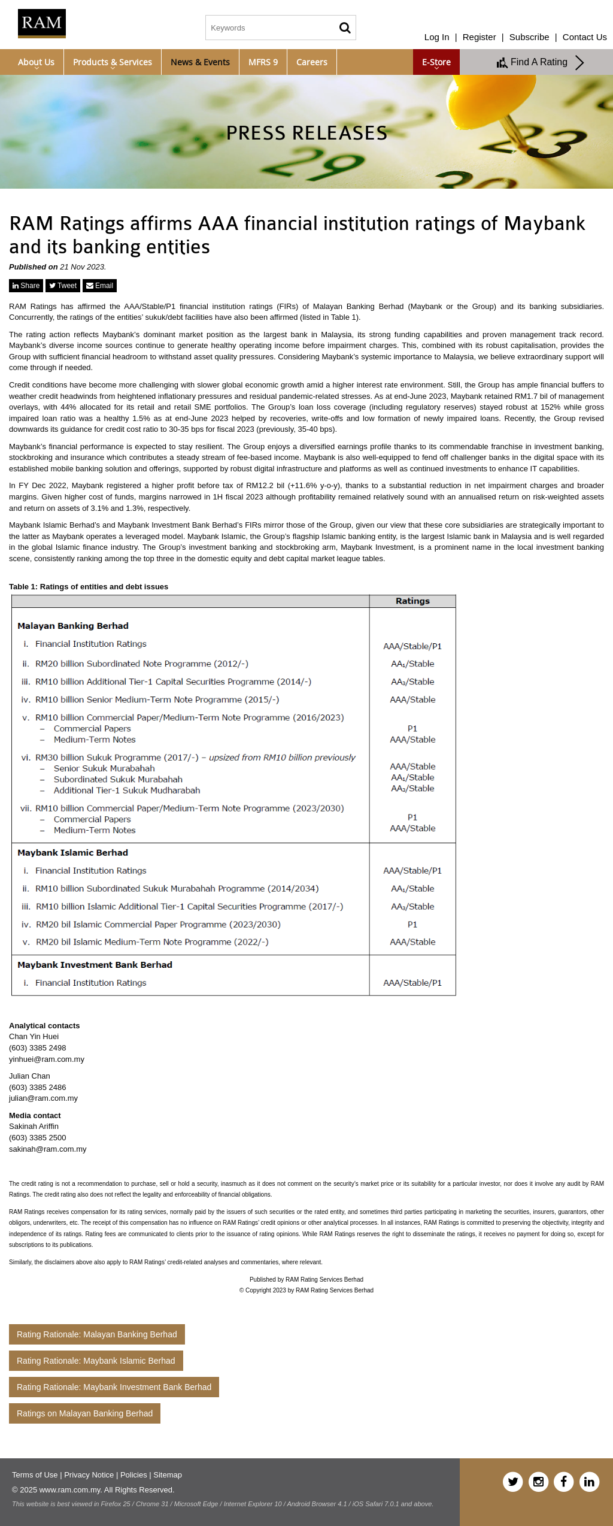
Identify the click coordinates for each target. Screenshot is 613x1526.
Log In (437, 37)
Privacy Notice (89, 1474)
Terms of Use (35, 1474)
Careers (311, 62)
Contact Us (585, 37)
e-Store (436, 62)
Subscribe (529, 37)
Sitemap (167, 1474)
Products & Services (112, 62)
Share (26, 285)
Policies (133, 1474)
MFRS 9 (263, 62)
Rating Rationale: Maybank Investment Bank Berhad (114, 1387)
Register (479, 37)
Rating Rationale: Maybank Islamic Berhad (96, 1360)
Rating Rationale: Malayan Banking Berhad (97, 1334)
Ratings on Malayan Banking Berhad (85, 1413)
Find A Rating (541, 63)
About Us (36, 62)
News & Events (200, 62)
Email (99, 285)
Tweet (63, 285)
